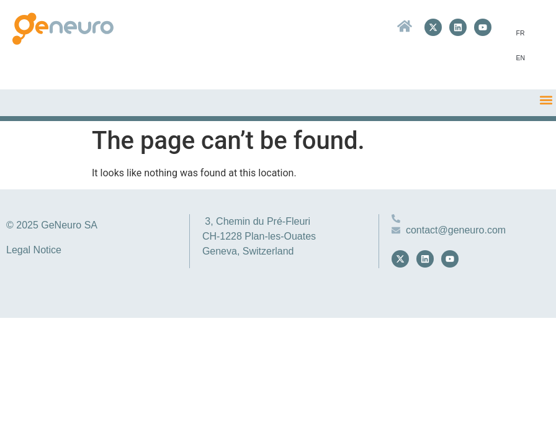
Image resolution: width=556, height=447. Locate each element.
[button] (546, 99)
